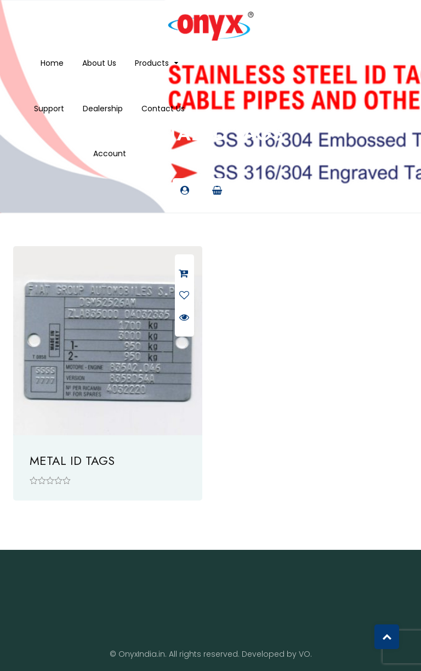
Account (109, 153)
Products (152, 63)
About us (99, 63)
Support (49, 108)
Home (52, 63)
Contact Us (163, 108)
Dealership (103, 108)
